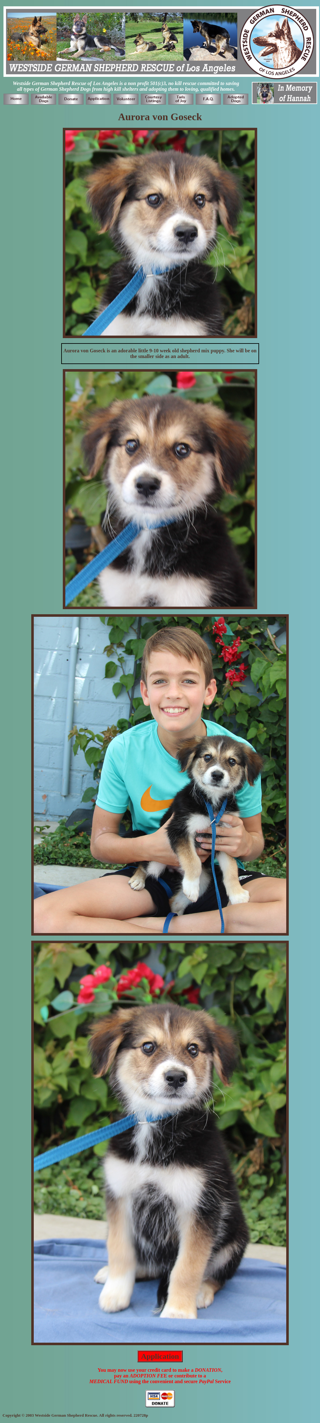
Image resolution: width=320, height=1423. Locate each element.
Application (160, 1356)
